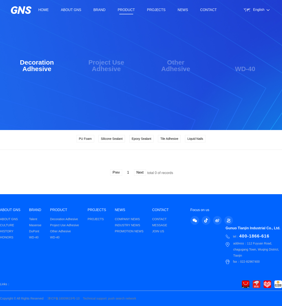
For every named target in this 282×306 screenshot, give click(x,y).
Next (140, 172)
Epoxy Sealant (141, 138)
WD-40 (34, 237)
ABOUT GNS (71, 10)
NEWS (183, 10)
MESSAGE (159, 225)
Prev (116, 172)
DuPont (34, 231)
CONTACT (208, 10)
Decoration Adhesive (64, 219)
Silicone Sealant (112, 138)
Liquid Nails (195, 138)
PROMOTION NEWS (129, 231)
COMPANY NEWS (127, 219)
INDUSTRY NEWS (127, 225)
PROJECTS (156, 10)
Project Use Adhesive (64, 225)
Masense (35, 225)
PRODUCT (126, 10)
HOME (43, 10)
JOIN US (158, 231)
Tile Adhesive (169, 138)
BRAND (99, 10)
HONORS (6, 237)
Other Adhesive (60, 231)
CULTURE (7, 225)
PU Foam (85, 138)
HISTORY (6, 231)
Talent (33, 219)
